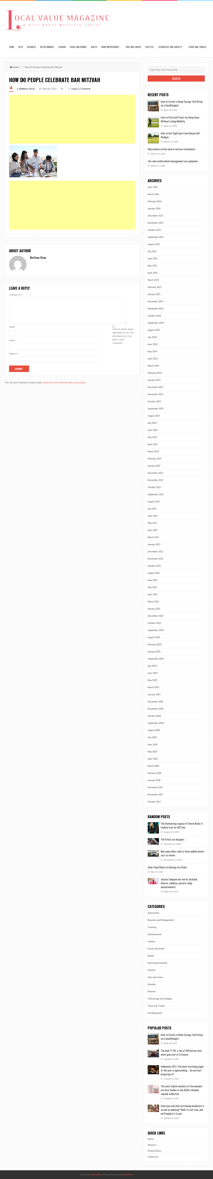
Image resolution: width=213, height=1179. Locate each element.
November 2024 (155, 308)
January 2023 (154, 465)
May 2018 (152, 751)
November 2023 (155, 394)
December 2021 (155, 551)
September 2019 (156, 658)
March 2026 (153, 194)
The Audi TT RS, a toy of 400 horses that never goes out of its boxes (181, 1052)
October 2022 (154, 487)
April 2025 (153, 272)
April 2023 (153, 444)
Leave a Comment (80, 88)
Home (11, 47)
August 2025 (154, 244)
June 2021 (152, 580)
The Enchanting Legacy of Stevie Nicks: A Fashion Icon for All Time (182, 825)
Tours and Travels (197, 47)
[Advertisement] (72, 119)
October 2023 (154, 401)
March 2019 (153, 687)
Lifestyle (149, 47)
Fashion (62, 47)
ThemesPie (95, 1174)
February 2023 (154, 458)
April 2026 (153, 187)
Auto (20, 47)
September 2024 (156, 322)
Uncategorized (155, 1012)
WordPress (128, 1174)
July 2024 (152, 337)
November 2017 (155, 794)
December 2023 (155, 387)
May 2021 (152, 587)
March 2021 (153, 601)
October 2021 (154, 565)
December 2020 (155, 615)
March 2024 (153, 365)
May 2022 (152, 523)
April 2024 (153, 358)
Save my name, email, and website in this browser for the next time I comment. (123, 340)
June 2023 (152, 430)
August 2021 (154, 573)
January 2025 (154, 294)
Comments (15, 295)
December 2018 (155, 701)
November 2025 (155, 222)
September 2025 (156, 237)
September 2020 (156, 630)
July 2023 (152, 422)
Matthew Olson (27, 88)
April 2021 (153, 594)
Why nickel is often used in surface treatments (171, 149)
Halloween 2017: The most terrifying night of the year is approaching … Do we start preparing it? (182, 1070)
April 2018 (153, 758)
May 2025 (152, 265)
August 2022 (154, 501)
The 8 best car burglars (172, 839)
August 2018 (154, 730)
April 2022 (153, 530)
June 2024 (152, 344)
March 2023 (153, 451)
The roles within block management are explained (172, 161)
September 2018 (156, 723)
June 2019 (152, 673)
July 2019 (152, 665)
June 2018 (152, 744)
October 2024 (154, 315)
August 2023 (154, 415)
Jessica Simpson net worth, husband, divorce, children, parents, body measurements (179, 883)
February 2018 (154, 773)
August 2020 (154, 637)
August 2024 (154, 330)
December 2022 (155, 472)
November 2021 (155, 558)
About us (152, 1144)
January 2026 (154, 208)
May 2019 (152, 680)
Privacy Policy (154, 1150)
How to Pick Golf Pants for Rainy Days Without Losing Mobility (180, 119)
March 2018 (153, 766)
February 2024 (154, 372)
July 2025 (152, 251)
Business (31, 47)
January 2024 (154, 380)
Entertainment (47, 47)
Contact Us (153, 1156)
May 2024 (152, 351)
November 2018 (155, 708)
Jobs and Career (133, 47)
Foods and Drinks (78, 47)
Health (94, 47)
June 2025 (152, 258)
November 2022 (155, 480)
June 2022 (152, 515)
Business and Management (161, 920)
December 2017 (155, 787)
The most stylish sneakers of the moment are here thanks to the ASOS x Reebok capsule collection (181, 1090)
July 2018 (152, 737)
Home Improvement (110, 47)
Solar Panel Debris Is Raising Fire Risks (167, 867)
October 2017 (154, 801)
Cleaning (152, 927)
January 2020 (154, 651)
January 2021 (154, 608)
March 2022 (153, 537)
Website (13, 358)
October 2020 (154, 623)
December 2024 (155, 301)
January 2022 (154, 544)
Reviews (151, 991)
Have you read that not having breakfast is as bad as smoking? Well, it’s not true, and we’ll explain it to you (182, 1109)
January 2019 (154, 694)
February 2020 (154, 644)
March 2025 (153, 280)
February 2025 (154, 287)
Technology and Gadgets (170, 47)
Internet (151, 970)
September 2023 (156, 408)
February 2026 (154, 201)
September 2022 (156, 494)
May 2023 (152, 437)
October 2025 (154, 230)
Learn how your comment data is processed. (64, 386)
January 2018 (154, 780)
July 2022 (152, 508)
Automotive (153, 912)
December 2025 (155, 215)
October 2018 (154, 715)
